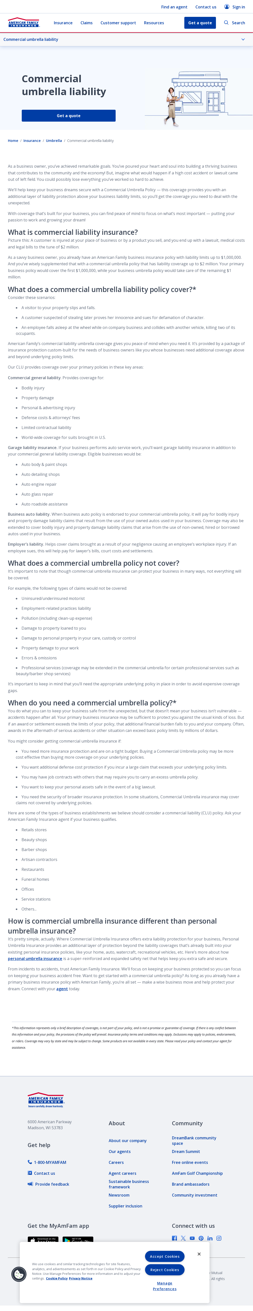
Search (234, 23)
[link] (47, 1162)
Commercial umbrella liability (124, 39)
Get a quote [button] (200, 23)
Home (13, 140)
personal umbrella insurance (35, 958)
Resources (154, 23)
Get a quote (69, 115)
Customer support (118, 23)
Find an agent (174, 7)
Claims (87, 23)
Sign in (234, 7)
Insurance (63, 23)
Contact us (205, 7)
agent (62, 988)
